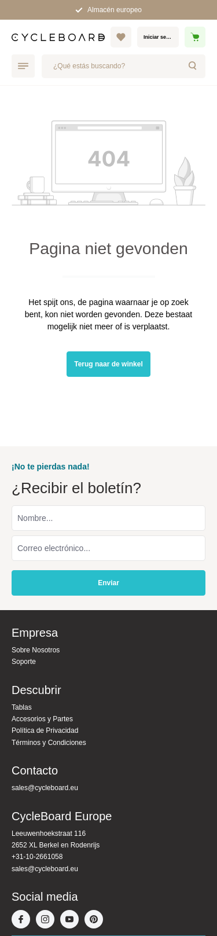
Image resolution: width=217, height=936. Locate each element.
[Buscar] (193, 66)
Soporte (24, 662)
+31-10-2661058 (37, 857)
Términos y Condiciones (49, 743)
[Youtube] (72, 920)
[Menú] (23, 66)
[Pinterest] (96, 920)
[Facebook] (24, 920)
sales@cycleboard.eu (45, 788)
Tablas (22, 707)
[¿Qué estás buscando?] (112, 66)
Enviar (108, 583)
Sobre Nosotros (36, 650)
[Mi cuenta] (158, 37)
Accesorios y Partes (42, 719)
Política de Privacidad (45, 730)
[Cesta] (195, 37)
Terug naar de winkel (108, 364)
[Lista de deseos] (121, 37)
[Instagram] (48, 920)
